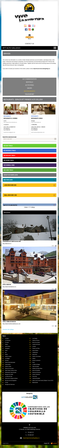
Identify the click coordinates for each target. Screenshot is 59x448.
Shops (29, 88)
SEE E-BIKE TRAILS (8, 170)
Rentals (29, 82)
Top (1, 446)
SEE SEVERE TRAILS (8, 160)
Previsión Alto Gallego (8, 329)
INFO (54, 246)
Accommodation (29, 79)
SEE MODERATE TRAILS (9, 150)
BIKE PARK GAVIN (29, 180)
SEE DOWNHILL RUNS (8, 165)
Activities (29, 85)
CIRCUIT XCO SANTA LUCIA (10, 175)
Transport (29, 94)
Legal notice (6, 443)
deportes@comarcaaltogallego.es (31, 438)
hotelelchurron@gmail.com (9, 132)
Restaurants (29, 91)
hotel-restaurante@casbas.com (37, 132)
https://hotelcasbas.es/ (36, 122)
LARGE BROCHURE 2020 (29, 185)
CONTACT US (29, 43)
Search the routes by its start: (10, 137)
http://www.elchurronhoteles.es (10, 122)
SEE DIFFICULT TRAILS (9, 155)
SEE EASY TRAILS (8, 146)
